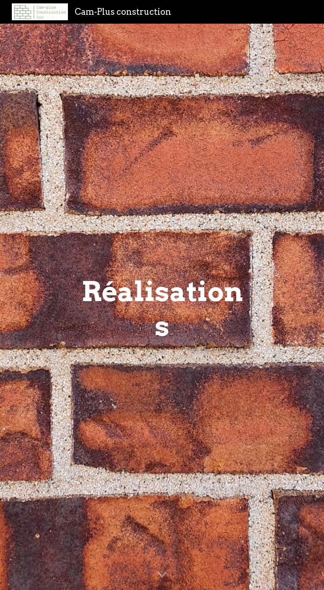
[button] (162, 575)
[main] (162, 307)
